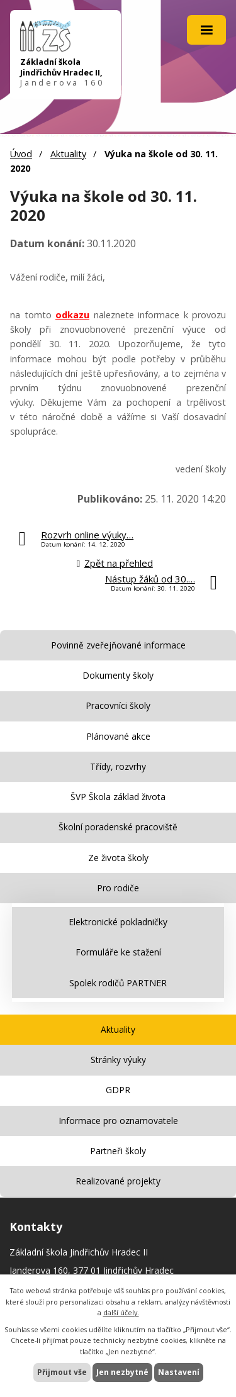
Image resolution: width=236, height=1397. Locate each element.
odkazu (72, 315)
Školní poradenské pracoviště (118, 827)
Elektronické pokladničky (118, 922)
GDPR (118, 1090)
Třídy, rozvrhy (118, 766)
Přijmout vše (62, 1372)
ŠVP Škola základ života (118, 797)
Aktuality (68, 154)
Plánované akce (118, 736)
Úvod (21, 154)
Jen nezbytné (122, 1372)
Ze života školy (118, 858)
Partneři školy (118, 1151)
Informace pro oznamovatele (118, 1121)
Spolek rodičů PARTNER (118, 983)
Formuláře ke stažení (118, 952)
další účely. (121, 1312)
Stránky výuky (118, 1060)
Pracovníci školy (118, 705)
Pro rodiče (118, 888)
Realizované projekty (118, 1181)
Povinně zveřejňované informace (118, 645)
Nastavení (178, 1372)
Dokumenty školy (118, 675)
